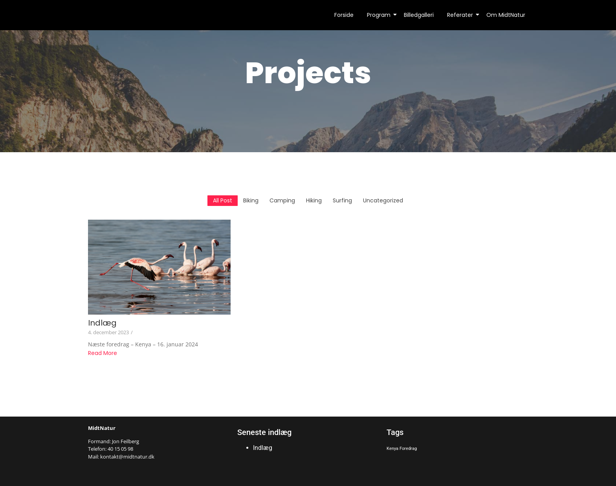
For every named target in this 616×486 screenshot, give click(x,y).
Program (380, 15)
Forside (344, 15)
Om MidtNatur (505, 15)
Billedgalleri (419, 15)
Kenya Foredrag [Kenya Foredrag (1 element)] (402, 448)
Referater (461, 15)
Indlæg (102, 323)
